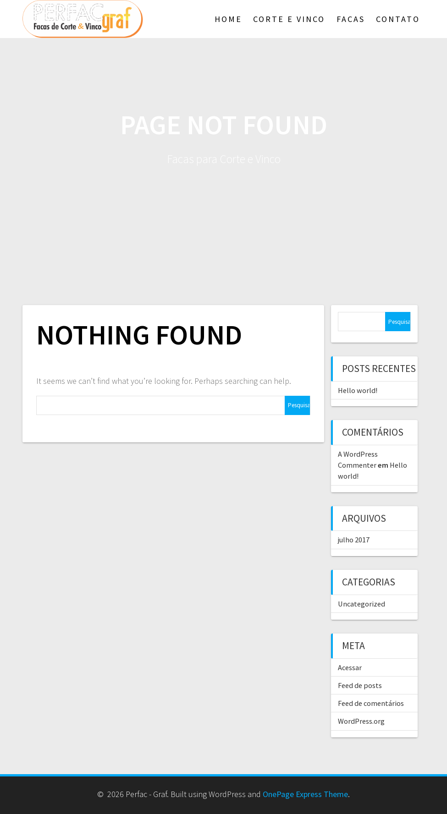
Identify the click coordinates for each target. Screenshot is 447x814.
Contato (398, 19)
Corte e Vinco (289, 19)
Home (228, 19)
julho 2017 (354, 539)
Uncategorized (361, 603)
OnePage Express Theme (305, 794)
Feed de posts (360, 685)
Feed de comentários (371, 703)
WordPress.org (361, 721)
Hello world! (357, 390)
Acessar (350, 667)
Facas (351, 19)
